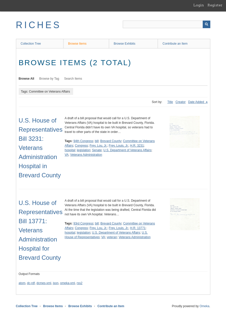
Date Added (196, 102)
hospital (70, 150)
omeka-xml (67, 283)
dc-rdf (31, 283)
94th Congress (83, 141)
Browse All (26, 78)
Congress (81, 145)
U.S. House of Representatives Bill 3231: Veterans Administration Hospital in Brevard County (41, 148)
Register (215, 5)
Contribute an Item (175, 43)
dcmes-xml (43, 283)
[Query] (166, 24)
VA (67, 154)
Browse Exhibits (124, 43)
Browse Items (77, 43)
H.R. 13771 (138, 228)
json (55, 283)
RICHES (38, 25)
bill (97, 141)
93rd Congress (83, 223)
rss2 (80, 283)
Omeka (204, 306)
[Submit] (206, 24)
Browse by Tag (49, 78)
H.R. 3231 (137, 145)
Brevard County (110, 141)
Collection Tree (31, 43)
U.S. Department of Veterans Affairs (127, 150)
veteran (112, 237)
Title (170, 102)
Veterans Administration (86, 154)
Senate (97, 150)
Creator (180, 102)
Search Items (73, 78)
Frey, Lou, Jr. (98, 145)
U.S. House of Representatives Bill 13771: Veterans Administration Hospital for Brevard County (41, 230)
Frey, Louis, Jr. (119, 145)
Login (198, 5)
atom (22, 283)
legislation (83, 150)
